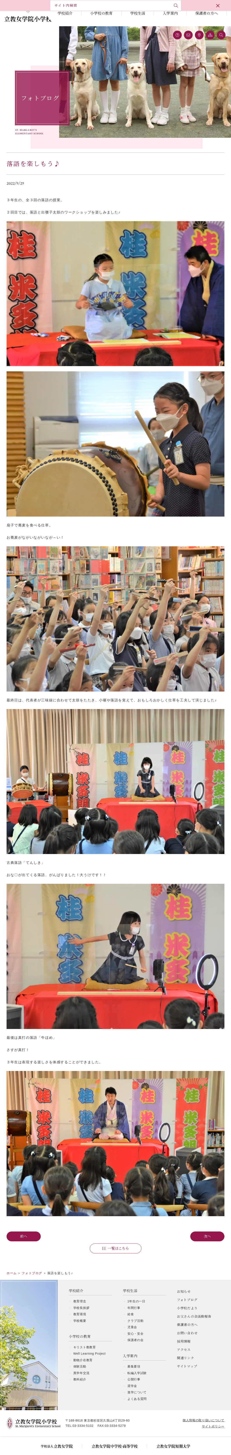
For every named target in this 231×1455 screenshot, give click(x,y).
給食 (130, 1302)
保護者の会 (135, 1328)
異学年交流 (81, 1361)
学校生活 (137, 13)
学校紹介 (65, 13)
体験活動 (79, 1354)
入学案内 (170, 13)
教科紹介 (79, 1367)
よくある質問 (137, 1387)
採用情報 (184, 1329)
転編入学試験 (137, 1361)
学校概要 (79, 1308)
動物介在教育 (83, 1348)
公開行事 (133, 1367)
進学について (137, 1380)
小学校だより (187, 1296)
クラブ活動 (135, 1308)
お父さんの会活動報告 (194, 1304)
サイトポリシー (208, 1414)
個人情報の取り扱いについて (199, 1408)
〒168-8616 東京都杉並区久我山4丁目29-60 (102, 1408)
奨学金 (132, 1374)
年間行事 (133, 1296)
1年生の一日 (136, 1289)
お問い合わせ (187, 1321)
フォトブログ (187, 1288)
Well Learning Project (89, 1341)
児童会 (132, 1315)
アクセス (184, 1337)
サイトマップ (187, 1354)
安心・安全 (135, 1321)
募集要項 (133, 1354)
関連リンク (185, 1346)
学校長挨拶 (81, 1296)
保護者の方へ (206, 13)
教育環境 (79, 1302)
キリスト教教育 (84, 1335)
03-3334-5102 (87, 1413)
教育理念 (79, 1289)
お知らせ (184, 1279)
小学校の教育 (101, 13)
